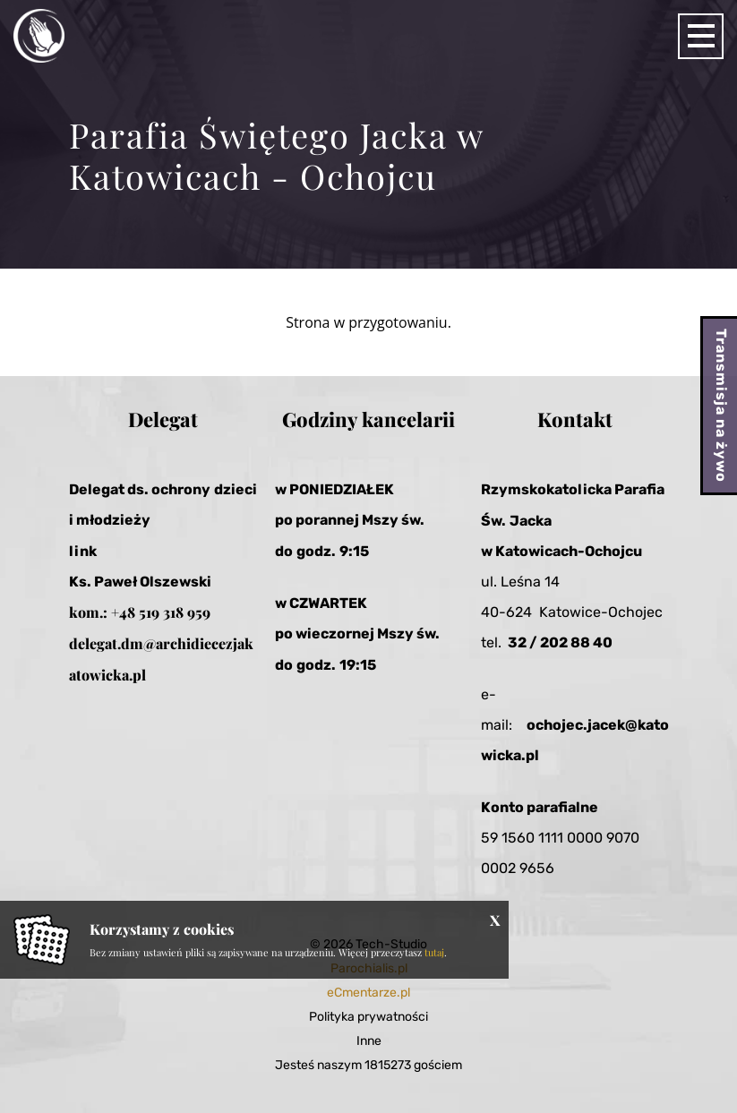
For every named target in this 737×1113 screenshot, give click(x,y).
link (83, 551)
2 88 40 (586, 642)
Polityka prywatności (368, 1016)
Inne (368, 1041)
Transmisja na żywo (721, 406)
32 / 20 (533, 642)
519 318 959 (174, 612)
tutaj (434, 952)
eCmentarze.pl (368, 992)
